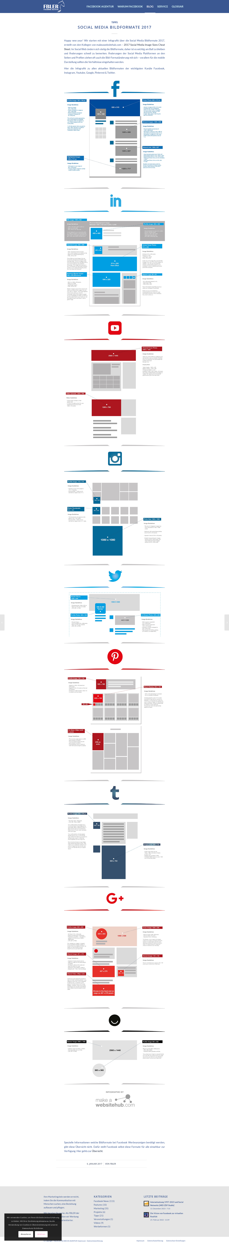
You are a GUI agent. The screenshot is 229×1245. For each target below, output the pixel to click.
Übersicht (97, 1151)
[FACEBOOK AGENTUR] (54, 6)
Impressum (82, 1241)
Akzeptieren (26, 1234)
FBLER (113, 1163)
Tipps (114, 22)
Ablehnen (41, 1234)
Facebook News (101, 1201)
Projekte (98, 1212)
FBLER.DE (57, 1241)
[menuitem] (100, 6)
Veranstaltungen (102, 1219)
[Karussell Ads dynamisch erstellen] (2, 622)
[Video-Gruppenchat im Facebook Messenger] (226, 622)
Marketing (99, 1208)
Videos (97, 1222)
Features (98, 1204)
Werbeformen (100, 1226)
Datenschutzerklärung (95, 1241)
